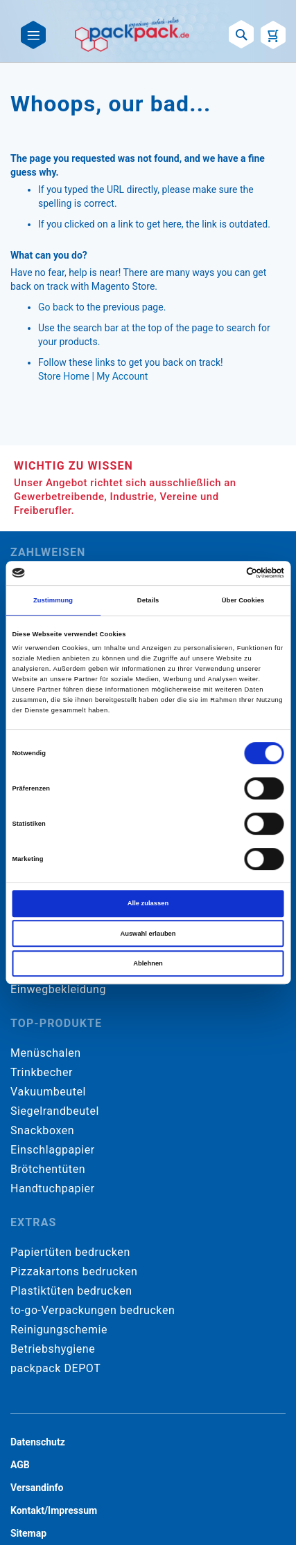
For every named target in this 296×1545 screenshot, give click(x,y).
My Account (122, 376)
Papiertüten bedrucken (70, 1252)
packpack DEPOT (55, 1368)
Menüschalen (45, 1053)
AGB (20, 1464)
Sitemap (28, 1533)
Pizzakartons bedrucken (73, 1271)
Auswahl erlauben (147, 933)
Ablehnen (148, 963)
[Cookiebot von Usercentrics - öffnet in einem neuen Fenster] (223, 573)
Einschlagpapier (52, 1149)
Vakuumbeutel (48, 1091)
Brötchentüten (47, 1169)
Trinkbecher (41, 1072)
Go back (55, 307)
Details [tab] (148, 600)
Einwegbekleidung (58, 989)
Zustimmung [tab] (53, 600)
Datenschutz (37, 1441)
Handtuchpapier (52, 1188)
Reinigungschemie (58, 1329)
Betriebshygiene (52, 1349)
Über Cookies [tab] (243, 600)
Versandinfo (36, 1487)
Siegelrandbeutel (54, 1111)
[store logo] (132, 34)
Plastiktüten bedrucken (71, 1290)
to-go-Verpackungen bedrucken (92, 1310)
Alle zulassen (148, 903)
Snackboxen (42, 1130)
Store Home (63, 376)
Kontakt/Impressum (53, 1510)
